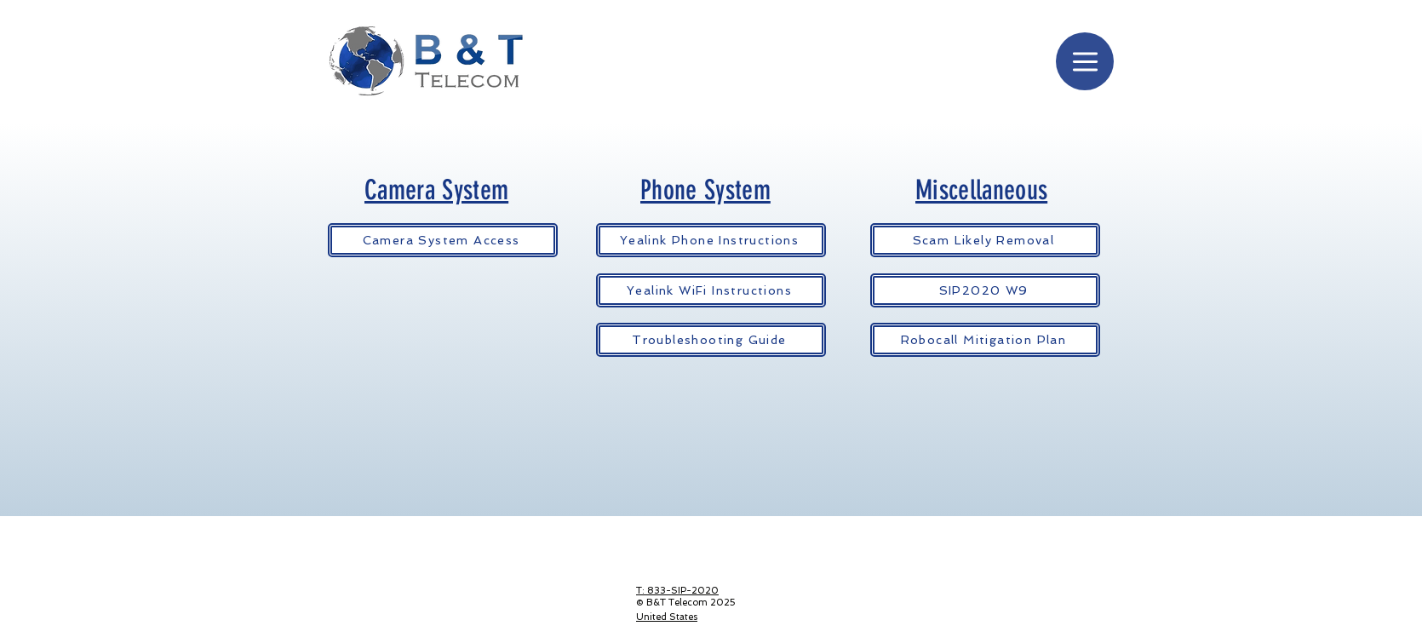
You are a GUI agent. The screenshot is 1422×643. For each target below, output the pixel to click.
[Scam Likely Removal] (985, 240)
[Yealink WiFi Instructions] (711, 290)
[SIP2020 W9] (985, 290)
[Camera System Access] (443, 240)
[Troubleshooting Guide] (711, 340)
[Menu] (1085, 61)
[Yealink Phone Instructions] (711, 240)
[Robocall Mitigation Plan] (985, 340)
